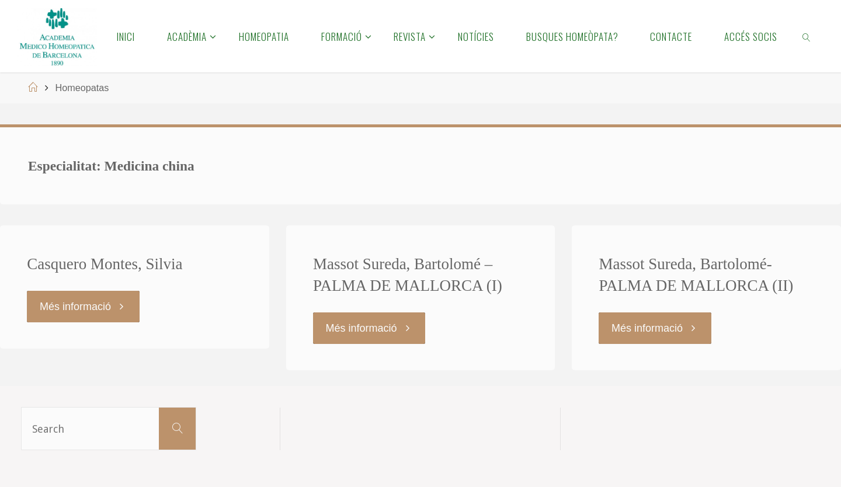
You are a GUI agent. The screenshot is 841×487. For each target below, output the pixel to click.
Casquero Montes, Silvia (104, 264)
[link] (807, 36)
